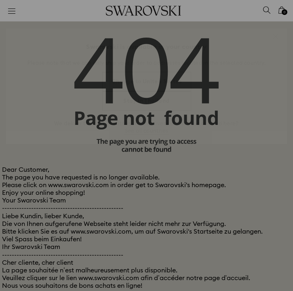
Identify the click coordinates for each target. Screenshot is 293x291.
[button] (275, 36)
